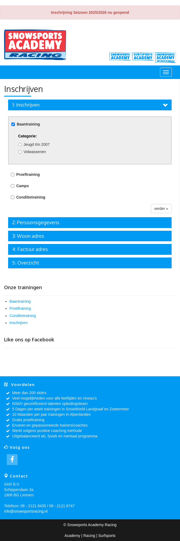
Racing (166, 57)
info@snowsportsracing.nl (26, 511)
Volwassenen (35, 152)
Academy (120, 57)
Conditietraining (22, 316)
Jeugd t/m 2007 (37, 144)
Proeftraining (20, 308)
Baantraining (20, 301)
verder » (161, 208)
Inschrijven (18, 323)
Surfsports (143, 57)
